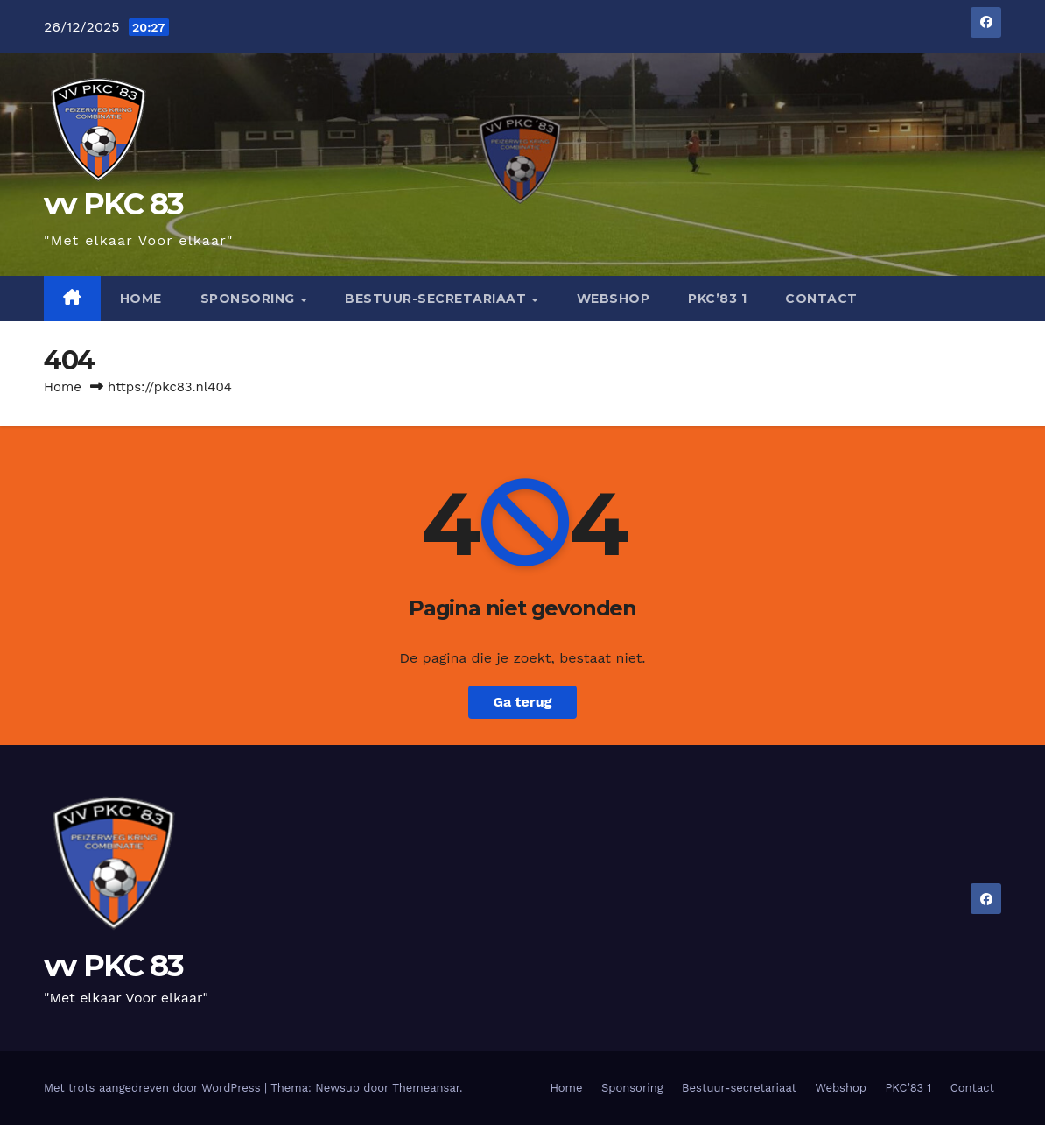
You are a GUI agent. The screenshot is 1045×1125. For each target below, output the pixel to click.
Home (141, 298)
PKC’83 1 (717, 298)
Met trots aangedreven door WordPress (154, 1087)
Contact (821, 298)
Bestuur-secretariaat (437, 298)
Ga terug (522, 701)
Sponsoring (249, 298)
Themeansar (425, 1087)
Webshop (613, 298)
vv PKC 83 (114, 204)
